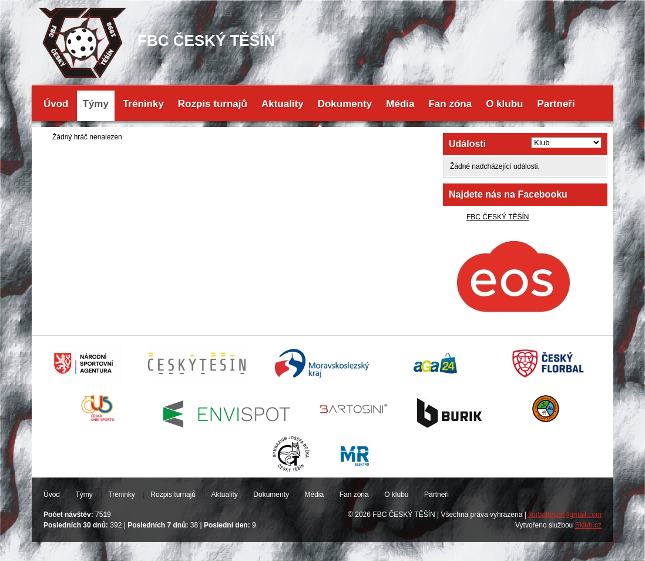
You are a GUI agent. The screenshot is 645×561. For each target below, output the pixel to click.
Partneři (556, 103)
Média (400, 103)
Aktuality (282, 103)
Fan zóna (450, 103)
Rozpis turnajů (212, 103)
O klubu (504, 103)
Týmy (96, 103)
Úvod (56, 103)
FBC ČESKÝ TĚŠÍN (497, 217)
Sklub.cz (588, 525)
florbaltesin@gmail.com (565, 514)
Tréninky (143, 103)
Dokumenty (345, 103)
